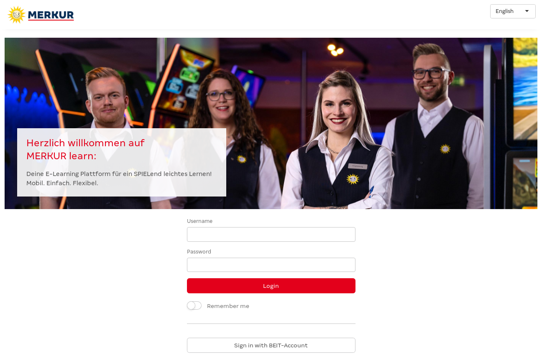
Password (199, 252)
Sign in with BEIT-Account (271, 345)
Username (199, 221)
